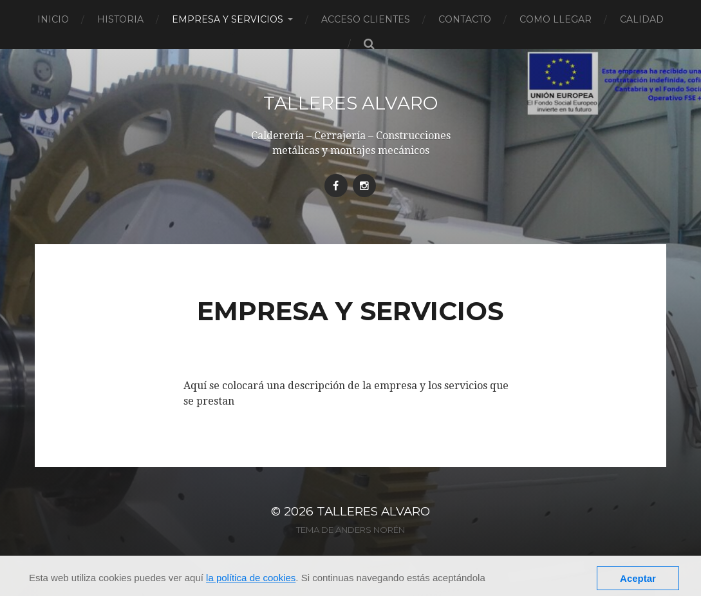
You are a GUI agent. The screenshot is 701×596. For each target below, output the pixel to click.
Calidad (642, 19)
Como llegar (555, 19)
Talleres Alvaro (350, 103)
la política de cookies (250, 577)
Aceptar (638, 578)
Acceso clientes (365, 19)
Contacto (464, 19)
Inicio (53, 19)
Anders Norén (370, 529)
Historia (120, 19)
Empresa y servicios (227, 19)
